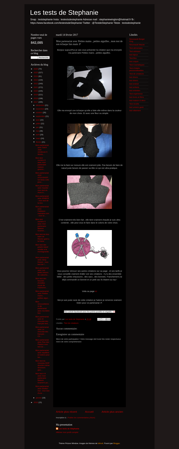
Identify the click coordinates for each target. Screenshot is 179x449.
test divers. (133, 80)
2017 (36, 102)
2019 (36, 95)
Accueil (89, 411)
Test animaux (135, 51)
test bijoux (133, 55)
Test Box (133, 58)
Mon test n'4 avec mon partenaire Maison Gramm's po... (42, 378)
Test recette (134, 104)
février (39, 142)
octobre (39, 112)
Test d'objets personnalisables (136, 69)
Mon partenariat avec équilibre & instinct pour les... (43, 353)
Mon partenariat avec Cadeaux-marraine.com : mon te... (42, 211)
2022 (36, 84)
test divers (133, 77)
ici (96, 291)
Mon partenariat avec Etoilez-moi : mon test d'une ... (43, 389)
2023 (36, 80)
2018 (36, 98)
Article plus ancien (112, 411)
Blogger (116, 443)
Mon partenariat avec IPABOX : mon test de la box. (42, 199)
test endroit (134, 84)
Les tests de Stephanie (64, 12)
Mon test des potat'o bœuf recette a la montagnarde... (42, 249)
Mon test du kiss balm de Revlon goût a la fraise (42, 237)
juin (37, 127)
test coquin (133, 61)
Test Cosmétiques (136, 65)
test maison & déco (137, 100)
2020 (36, 91)
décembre (40, 105)
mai (38, 131)
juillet (38, 123)
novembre (40, 109)
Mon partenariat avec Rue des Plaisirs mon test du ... (42, 343)
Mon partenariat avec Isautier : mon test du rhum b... (42, 189)
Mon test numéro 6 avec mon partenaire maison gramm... (41, 163)
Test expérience (136, 94)
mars (38, 138)
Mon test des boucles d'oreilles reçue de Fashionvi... (41, 283)
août (38, 120)
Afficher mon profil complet (67, 432)
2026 (36, 69)
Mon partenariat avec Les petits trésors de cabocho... (42, 271)
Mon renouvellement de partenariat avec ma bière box (43, 307)
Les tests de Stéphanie (69, 429)
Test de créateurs (71, 323)
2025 (36, 72)
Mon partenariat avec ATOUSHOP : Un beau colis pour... (42, 177)
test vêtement (135, 110)
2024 (36, 76)
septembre (40, 116)
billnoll (100, 443)
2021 (36, 87)
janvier (39, 398)
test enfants (134, 87)
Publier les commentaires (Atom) (81, 418)
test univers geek (136, 107)
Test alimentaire (136, 48)
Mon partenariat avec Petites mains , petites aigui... (42, 294)
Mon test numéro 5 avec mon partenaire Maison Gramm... (41, 225)
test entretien (134, 90)
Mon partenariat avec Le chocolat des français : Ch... (42, 331)
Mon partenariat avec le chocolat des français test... (42, 320)
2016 (36, 402)
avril (38, 135)
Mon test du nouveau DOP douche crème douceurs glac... (43, 365)
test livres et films (136, 97)
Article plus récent (66, 411)
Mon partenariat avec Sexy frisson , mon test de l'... (42, 260)
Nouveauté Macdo (137, 45)
